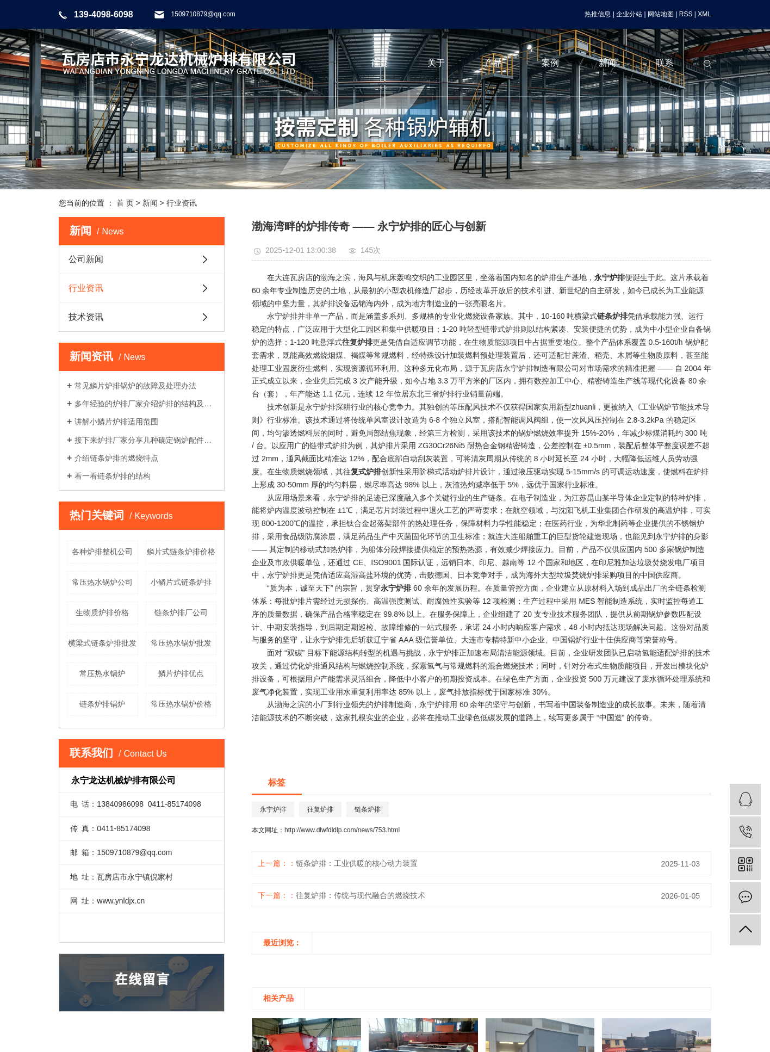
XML (704, 14)
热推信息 (598, 14)
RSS (686, 14)
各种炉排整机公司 (102, 551)
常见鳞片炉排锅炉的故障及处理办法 (135, 385)
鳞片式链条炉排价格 (181, 551)
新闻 (607, 62)
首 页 (125, 203)
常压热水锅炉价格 (181, 704)
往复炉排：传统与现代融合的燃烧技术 (360, 895)
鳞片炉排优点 (181, 673)
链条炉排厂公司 (181, 612)
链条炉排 (368, 809)
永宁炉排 (273, 809)
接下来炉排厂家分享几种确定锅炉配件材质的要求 (145, 440)
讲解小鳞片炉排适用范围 (116, 421)
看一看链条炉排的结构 (112, 476)
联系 (664, 62)
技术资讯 (86, 316)
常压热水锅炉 (102, 673)
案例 (550, 62)
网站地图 (661, 14)
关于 (436, 62)
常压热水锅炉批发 (181, 643)
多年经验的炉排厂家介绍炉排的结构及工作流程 (145, 403)
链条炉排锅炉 (102, 704)
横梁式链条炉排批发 (102, 643)
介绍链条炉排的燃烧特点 (116, 458)
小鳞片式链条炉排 (181, 582)
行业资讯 (181, 203)
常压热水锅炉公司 (102, 582)
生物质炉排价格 (102, 612)
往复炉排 (320, 809)
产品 (493, 62)
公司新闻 (86, 259)
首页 (379, 62)
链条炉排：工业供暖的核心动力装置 (357, 863)
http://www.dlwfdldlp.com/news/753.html (342, 830)
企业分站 (629, 14)
